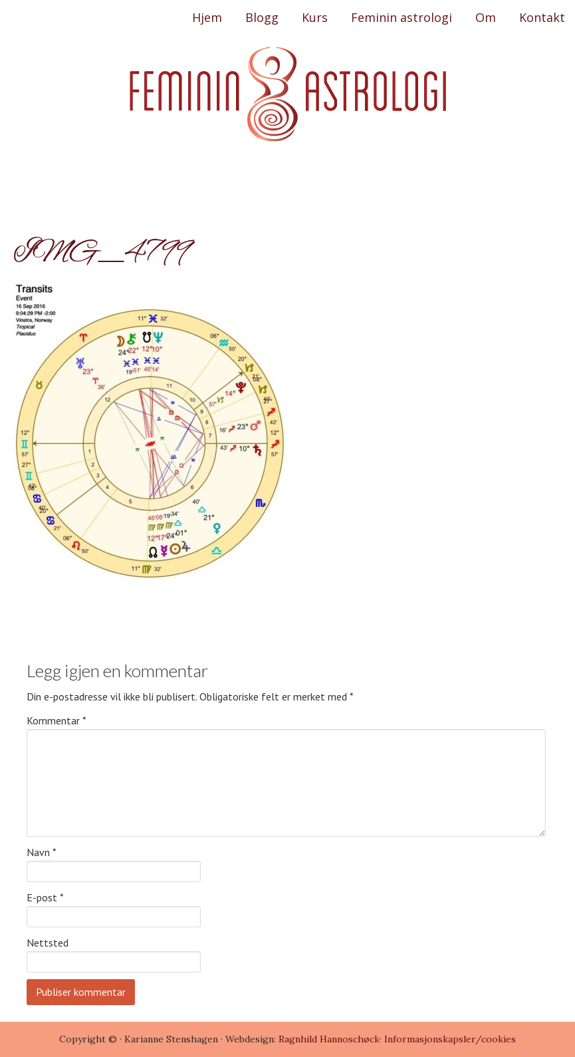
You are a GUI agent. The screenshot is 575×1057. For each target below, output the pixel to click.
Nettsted (47, 942)
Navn (42, 852)
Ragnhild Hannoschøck (328, 1039)
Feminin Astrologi (288, 94)
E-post (45, 897)
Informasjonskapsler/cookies (450, 1039)
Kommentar (56, 720)
